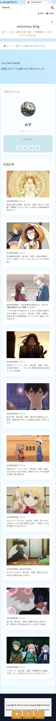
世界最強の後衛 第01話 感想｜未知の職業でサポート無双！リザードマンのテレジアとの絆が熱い (28, 259)
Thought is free (43, 709)
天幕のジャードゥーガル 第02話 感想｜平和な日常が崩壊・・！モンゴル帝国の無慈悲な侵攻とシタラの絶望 (28, 368)
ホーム (9, 45)
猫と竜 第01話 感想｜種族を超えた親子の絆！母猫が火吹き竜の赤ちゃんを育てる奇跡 (26, 623)
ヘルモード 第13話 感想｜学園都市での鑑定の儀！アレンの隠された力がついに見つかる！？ (28, 672)
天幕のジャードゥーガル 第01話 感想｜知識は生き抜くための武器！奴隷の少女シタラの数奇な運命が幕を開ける (28, 471)
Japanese (34, 2)
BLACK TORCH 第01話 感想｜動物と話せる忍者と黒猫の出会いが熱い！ (27, 573)
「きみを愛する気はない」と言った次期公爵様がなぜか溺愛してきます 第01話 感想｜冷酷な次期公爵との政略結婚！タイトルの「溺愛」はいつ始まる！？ (28, 314)
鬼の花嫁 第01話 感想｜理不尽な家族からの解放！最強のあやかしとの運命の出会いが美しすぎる (28, 420)
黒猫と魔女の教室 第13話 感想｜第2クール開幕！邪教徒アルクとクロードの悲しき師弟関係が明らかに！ (28, 207)
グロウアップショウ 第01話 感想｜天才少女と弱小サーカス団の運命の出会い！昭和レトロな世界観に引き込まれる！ (28, 523)
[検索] (52, 7)
